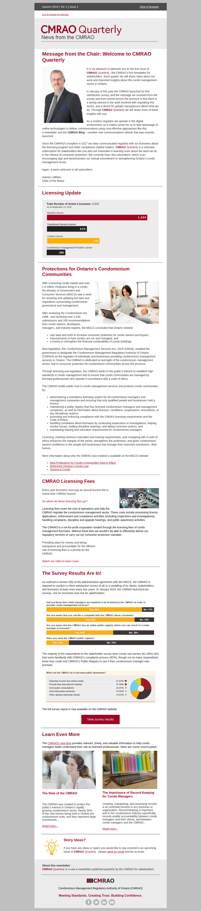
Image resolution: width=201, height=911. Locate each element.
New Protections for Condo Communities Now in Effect (83, 462)
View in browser (149, 6)
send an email (115, 851)
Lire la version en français (55, 14)
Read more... (50, 826)
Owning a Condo (60, 469)
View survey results (100, 719)
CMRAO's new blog (59, 743)
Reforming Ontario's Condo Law (69, 466)
